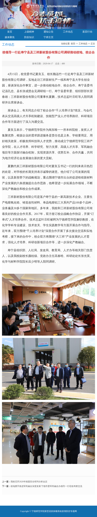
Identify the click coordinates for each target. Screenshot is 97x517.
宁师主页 (48, 37)
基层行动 (87, 31)
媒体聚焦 (10, 37)
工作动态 (68, 31)
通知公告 (48, 31)
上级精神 (29, 31)
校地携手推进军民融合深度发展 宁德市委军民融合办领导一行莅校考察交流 (42, 486)
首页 (9, 31)
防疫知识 (29, 37)
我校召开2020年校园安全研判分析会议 (24, 481)
